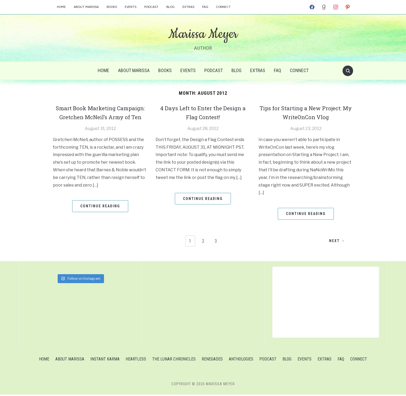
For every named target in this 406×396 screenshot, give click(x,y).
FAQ (205, 7)
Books (112, 7)
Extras (188, 7)
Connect (223, 7)
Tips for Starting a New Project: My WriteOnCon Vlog (305, 112)
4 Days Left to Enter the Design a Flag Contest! (203, 112)
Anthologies (241, 360)
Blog (170, 7)
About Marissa (86, 7)
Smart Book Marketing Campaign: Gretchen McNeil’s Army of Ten (100, 117)
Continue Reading (100, 215)
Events (130, 7)
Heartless (136, 360)
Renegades (212, 360)
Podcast (151, 7)
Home (61, 7)
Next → (336, 242)
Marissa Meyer (203, 33)
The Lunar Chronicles (174, 360)
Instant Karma (105, 360)
